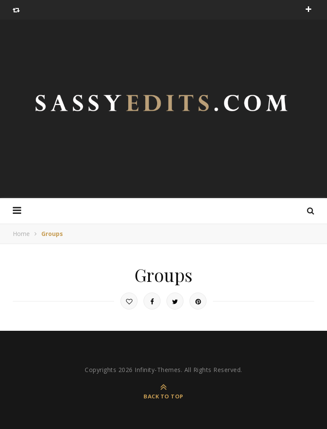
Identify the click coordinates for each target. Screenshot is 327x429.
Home (21, 234)
